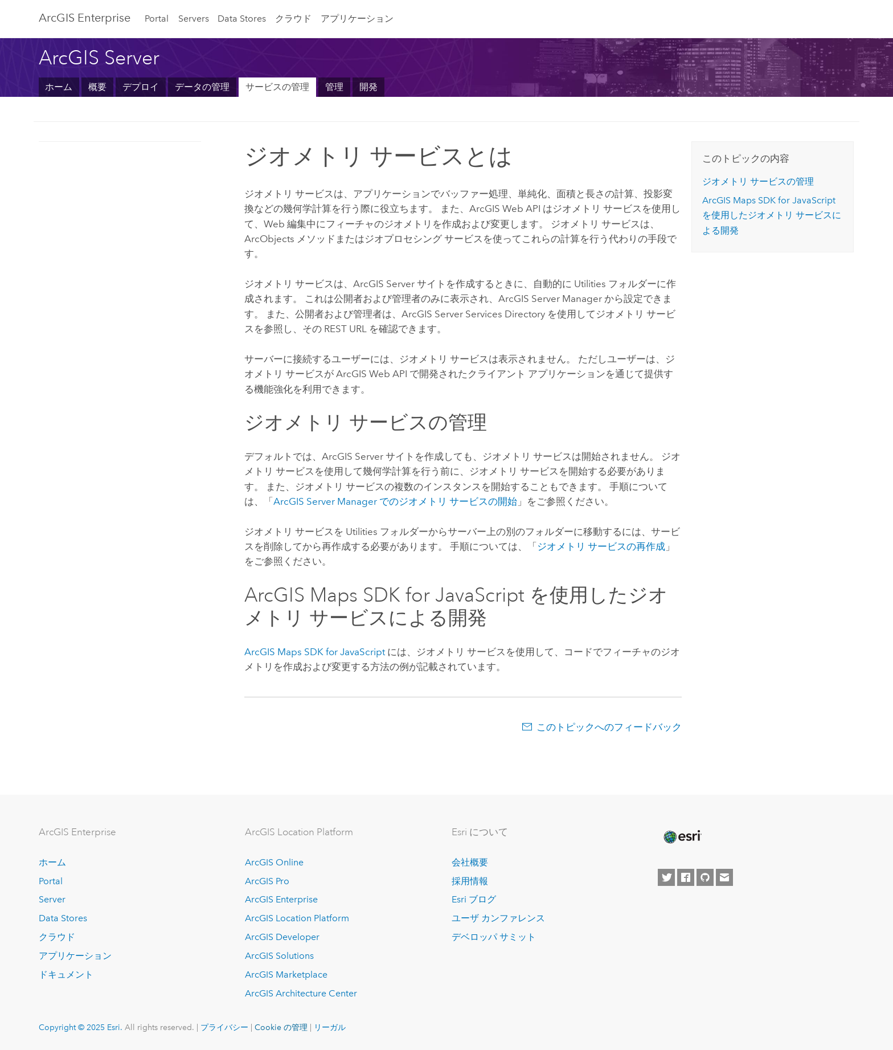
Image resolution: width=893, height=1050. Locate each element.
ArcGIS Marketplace (286, 974)
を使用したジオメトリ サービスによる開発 (771, 215)
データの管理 (202, 86)
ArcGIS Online (274, 862)
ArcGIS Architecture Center (301, 993)
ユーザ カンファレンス (498, 918)
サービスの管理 (277, 86)
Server (52, 899)
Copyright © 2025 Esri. (80, 1027)
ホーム (58, 86)
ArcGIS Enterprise (84, 17)
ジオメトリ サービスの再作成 (601, 546)
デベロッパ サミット (494, 936)
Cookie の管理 (281, 1027)
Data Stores (242, 18)
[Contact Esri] (724, 877)
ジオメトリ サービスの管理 (758, 181)
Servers (193, 18)
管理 (334, 86)
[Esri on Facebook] (685, 877)
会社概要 (470, 862)
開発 (368, 86)
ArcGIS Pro (267, 881)
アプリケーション (357, 18)
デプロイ (140, 86)
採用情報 (470, 881)
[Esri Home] (682, 836)
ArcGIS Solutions (279, 955)
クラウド (293, 18)
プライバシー (224, 1027)
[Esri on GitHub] (705, 877)
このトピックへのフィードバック (609, 727)
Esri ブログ (474, 899)
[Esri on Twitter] (666, 877)
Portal (157, 18)
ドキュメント (66, 974)
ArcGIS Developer (282, 936)
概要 (97, 86)
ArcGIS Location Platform (297, 918)
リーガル (330, 1027)
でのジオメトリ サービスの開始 (395, 501)
